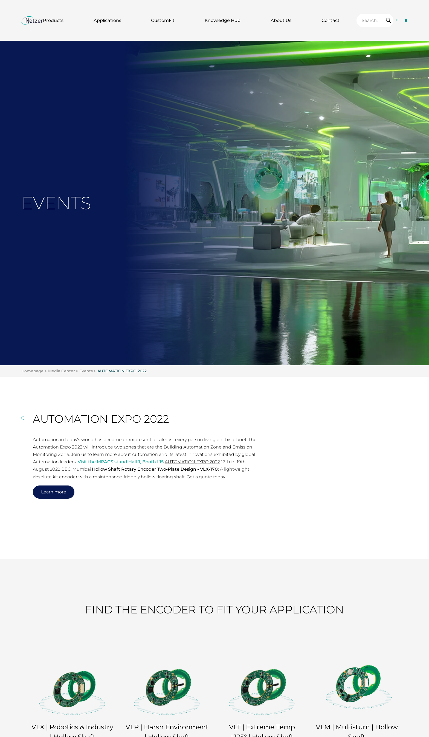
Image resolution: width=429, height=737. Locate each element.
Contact (330, 20)
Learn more (53, 492)
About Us (281, 20)
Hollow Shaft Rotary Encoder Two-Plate (135, 469)
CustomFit (163, 20)
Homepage (32, 370)
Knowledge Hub (222, 20)
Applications (107, 20)
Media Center (61, 370)
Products (53, 20)
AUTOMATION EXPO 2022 (122, 370)
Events (86, 370)
